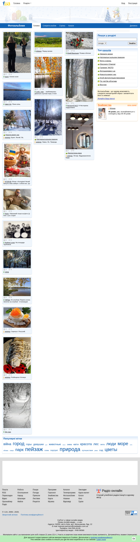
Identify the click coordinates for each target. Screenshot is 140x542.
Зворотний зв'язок (10, 515)
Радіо (4, 504)
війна (7, 444)
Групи (80, 501)
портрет (54, 450)
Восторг (102, 85)
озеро (12, 450)
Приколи (36, 495)
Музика (51, 501)
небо (131, 444)
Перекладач (7, 495)
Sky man (7, 432)
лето (102, 444)
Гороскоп (52, 493)
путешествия (87, 450)
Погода (36, 493)
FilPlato (6, 300)
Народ (20, 495)
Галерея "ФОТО (105, 68)
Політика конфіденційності (32, 515)
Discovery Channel (106, 64)
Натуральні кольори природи (111, 57)
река (96, 450)
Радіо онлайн (112, 490)
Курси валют (83, 493)
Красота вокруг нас (107, 74)
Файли (20, 501)
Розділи (26, 3)
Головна (16, 3)
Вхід (123, 3)
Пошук (35, 490)
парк (19, 449)
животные (55, 444)
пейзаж (34, 449)
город (18, 443)
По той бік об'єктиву (107, 81)
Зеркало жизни (105, 54)
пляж (46, 450)
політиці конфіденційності (101, 537)
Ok (134, 539)
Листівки (36, 498)
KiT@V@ (7, 182)
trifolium (38, 51)
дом (46, 444)
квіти (76, 444)
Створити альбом (49, 26)
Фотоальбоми (69, 495)
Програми (52, 490)
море (123, 443)
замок (63, 444)
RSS (4, 493)
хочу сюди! (132, 105)
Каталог (66, 490)
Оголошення (23, 493)
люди (111, 444)
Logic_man (39, 92)
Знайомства (104, 105)
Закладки (82, 490)
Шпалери (21, 498)
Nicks (6, 214)
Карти (50, 498)
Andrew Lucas (9, 243)
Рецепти (36, 501)
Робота (21, 490)
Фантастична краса (74, 153)
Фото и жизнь (104, 61)
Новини (66, 498)
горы (29, 444)
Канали (71, 26)
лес (96, 444)
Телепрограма (69, 493)
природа (70, 449)
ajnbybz (6, 137)
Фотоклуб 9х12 (72, 106)
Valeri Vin (7, 104)
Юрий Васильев (72, 53)
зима (69, 444)
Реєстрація (132, 3)
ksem (6, 77)
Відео (4, 498)
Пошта (5, 490)
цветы (111, 449)
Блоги (81, 495)
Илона (111, 108)
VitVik (6, 272)
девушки (38, 444)
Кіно (80, 498)
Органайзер (7, 501)
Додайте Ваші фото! (106, 99)
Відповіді (67, 501)
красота (86, 444)
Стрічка (62, 26)
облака (5, 450)
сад (101, 450)
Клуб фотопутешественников (111, 78)
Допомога (133, 26)
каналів (106, 50)
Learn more (101, 539)
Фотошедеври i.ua (106, 71)
